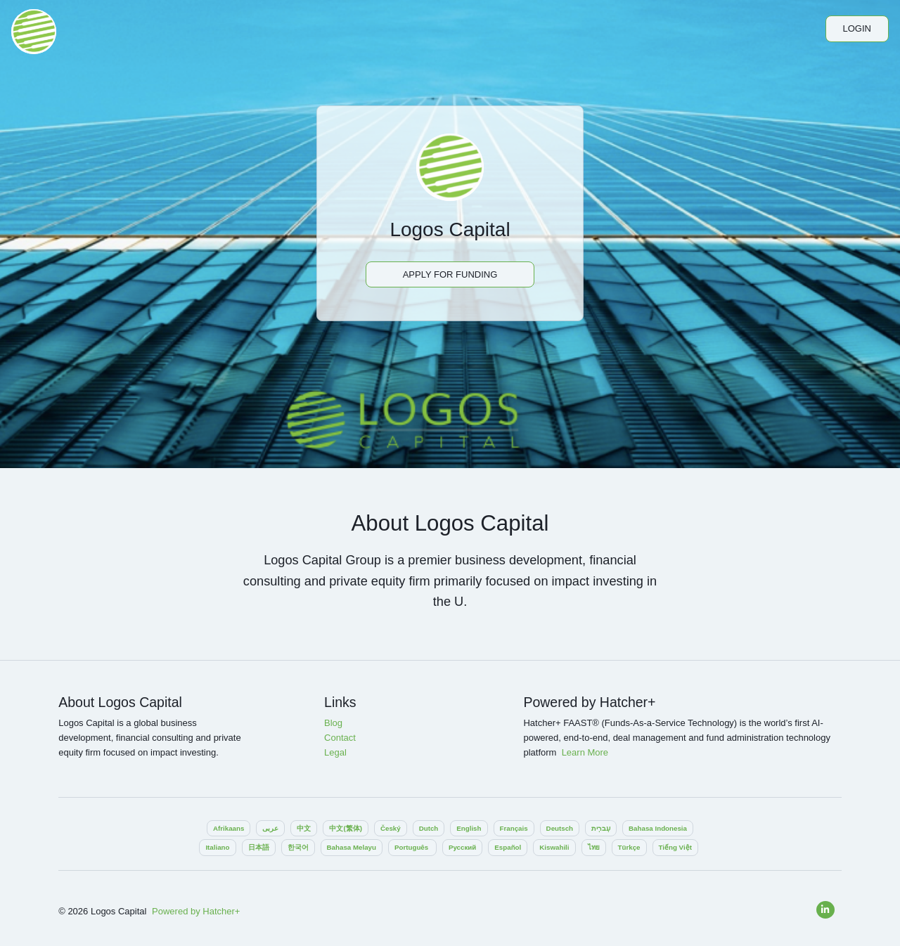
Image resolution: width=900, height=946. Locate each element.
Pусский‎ (462, 847)
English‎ (468, 828)
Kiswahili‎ (554, 847)
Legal (335, 752)
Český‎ (390, 828)
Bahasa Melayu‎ (351, 847)
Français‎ (514, 828)
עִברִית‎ (600, 828)
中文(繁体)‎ (345, 828)
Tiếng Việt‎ (675, 847)
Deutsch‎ (559, 828)
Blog (333, 723)
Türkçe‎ (629, 847)
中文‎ (304, 828)
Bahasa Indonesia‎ (658, 828)
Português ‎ (412, 847)
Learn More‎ (585, 752)
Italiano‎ (217, 847)
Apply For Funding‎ (450, 274)
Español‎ (507, 847)
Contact (340, 737)
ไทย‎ (594, 847)
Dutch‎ (429, 828)
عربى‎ (270, 828)
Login (857, 28)
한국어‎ (298, 847)
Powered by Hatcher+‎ (196, 911)
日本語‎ (258, 847)
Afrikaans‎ (228, 828)
